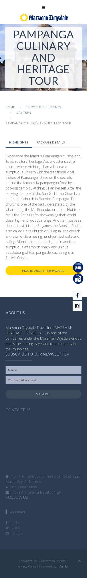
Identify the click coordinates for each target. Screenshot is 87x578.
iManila (63, 566)
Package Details (51, 142)
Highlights (18, 142)
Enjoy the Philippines (43, 107)
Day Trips (24, 112)
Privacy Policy (27, 566)
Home (10, 107)
